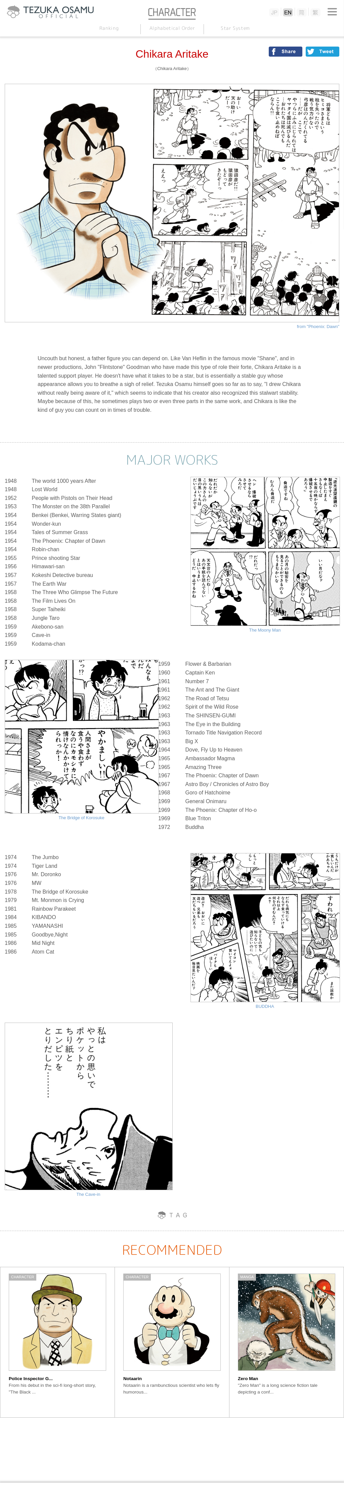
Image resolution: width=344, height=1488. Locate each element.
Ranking (109, 28)
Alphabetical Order (172, 28)
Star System (235, 28)
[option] (57, 1342)
